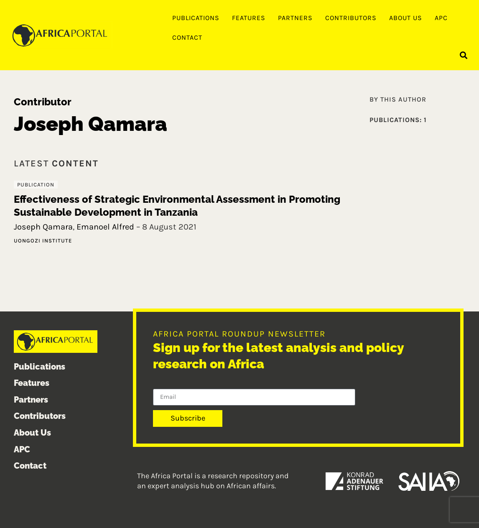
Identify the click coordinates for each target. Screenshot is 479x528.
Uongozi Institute (43, 240)
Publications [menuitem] (195, 18)
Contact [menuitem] (187, 37)
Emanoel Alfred (105, 227)
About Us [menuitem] (405, 18)
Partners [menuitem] (295, 18)
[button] (464, 55)
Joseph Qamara (43, 227)
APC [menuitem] (441, 18)
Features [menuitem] (248, 18)
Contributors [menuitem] (351, 18)
